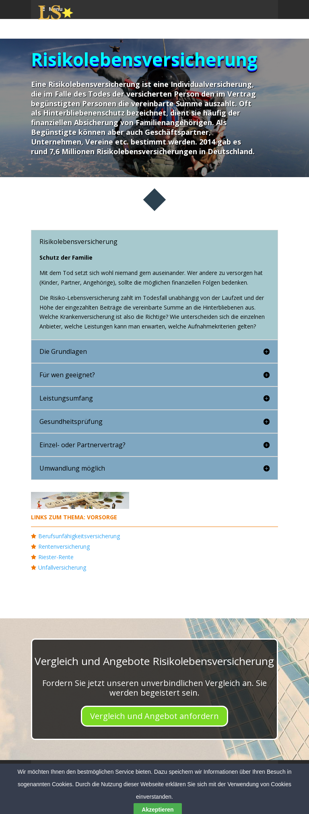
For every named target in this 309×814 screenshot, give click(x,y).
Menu (51, 769)
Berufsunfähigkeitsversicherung (79, 536)
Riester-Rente (56, 557)
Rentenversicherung (64, 546)
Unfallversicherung (62, 567)
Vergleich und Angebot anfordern (154, 716)
